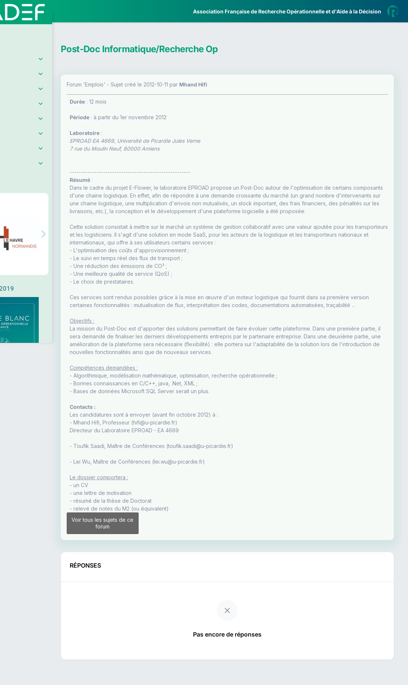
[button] (11, 221)
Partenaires (30, 171)
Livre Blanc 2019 (37, 275)
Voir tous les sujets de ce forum (145, 546)
